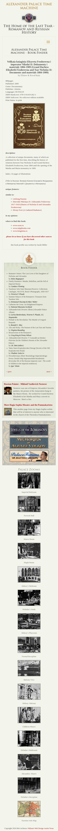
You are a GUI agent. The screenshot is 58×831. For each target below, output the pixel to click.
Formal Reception (29, 647)
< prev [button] (9, 371)
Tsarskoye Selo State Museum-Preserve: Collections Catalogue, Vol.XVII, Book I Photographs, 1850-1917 (29, 290)
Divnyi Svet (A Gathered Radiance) (27, 210)
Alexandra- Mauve (29, 764)
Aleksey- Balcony (29, 694)
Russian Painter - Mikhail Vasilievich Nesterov (25, 384)
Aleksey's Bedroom (29, 576)
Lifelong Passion (19, 199)
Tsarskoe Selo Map (29, 811)
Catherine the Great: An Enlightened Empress (26, 304)
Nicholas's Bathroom (29, 740)
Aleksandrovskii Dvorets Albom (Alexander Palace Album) (28, 311)
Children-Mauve (29, 717)
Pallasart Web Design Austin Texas (41, 828)
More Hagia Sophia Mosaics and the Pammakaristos (28, 405)
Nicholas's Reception (29, 787)
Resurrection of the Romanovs (20, 333)
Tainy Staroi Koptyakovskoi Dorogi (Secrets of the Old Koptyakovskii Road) (29, 349)
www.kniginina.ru (20, 231)
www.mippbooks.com (21, 228)
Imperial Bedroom (29, 482)
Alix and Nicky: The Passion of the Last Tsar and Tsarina (30, 327)
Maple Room (29, 553)
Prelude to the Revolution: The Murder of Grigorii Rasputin (27, 321)
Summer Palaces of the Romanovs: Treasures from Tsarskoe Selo (27, 298)
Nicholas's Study (29, 600)
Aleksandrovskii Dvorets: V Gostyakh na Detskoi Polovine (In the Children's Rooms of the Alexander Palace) (28, 340)
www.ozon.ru (18, 225)
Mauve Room (29, 529)
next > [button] (49, 371)
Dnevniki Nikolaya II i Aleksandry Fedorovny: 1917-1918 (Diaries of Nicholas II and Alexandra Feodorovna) (31, 204)
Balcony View (29, 670)
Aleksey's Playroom (29, 623)
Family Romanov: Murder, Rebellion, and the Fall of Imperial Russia (28, 282)
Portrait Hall (29, 506)
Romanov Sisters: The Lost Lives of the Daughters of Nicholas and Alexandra (28, 274)
